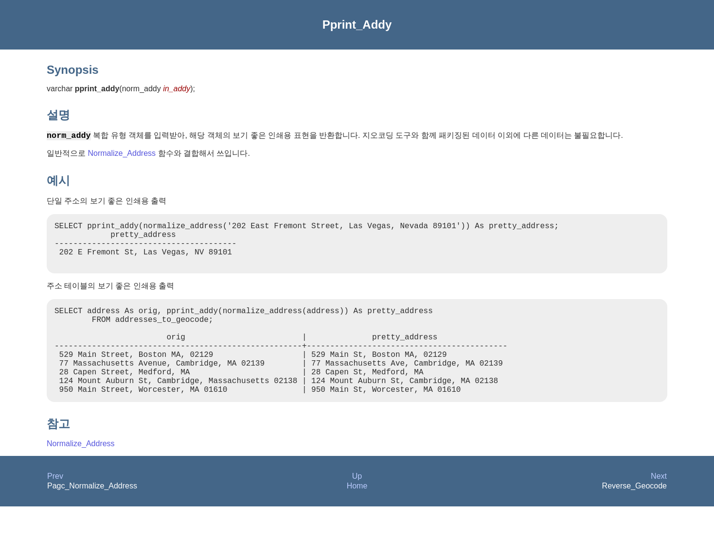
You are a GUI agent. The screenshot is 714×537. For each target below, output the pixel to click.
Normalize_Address (122, 155)
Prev (55, 507)
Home (357, 516)
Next (659, 507)
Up (357, 507)
